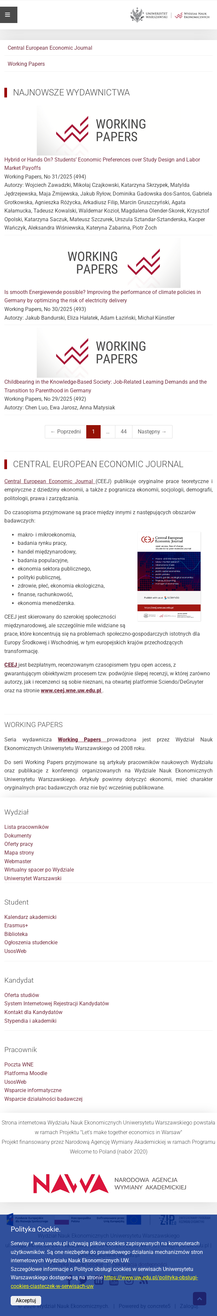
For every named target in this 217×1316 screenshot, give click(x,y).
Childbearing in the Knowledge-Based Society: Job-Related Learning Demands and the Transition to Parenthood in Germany (108, 361)
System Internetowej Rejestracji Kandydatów (56, 1003)
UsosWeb (15, 951)
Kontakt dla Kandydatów (33, 1012)
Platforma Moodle (25, 1073)
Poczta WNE (18, 1064)
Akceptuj (26, 1300)
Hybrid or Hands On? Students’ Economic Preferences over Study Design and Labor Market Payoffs (108, 138)
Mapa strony (19, 853)
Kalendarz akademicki (30, 917)
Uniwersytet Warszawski (33, 878)
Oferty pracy (18, 844)
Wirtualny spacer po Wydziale (39, 870)
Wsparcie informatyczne (33, 1090)
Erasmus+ (16, 925)
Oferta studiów (21, 995)
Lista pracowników (26, 827)
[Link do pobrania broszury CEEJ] (11, 665)
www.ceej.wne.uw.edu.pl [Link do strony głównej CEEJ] (71, 690)
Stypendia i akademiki (30, 1021)
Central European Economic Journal (50, 48)
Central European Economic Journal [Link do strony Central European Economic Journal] (50, 481)
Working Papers (26, 64)
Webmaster (17, 861)
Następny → (152, 431)
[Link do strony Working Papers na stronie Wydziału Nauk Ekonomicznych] (82, 739)
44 (124, 431)
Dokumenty (17, 836)
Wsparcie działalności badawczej (43, 1099)
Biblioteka (16, 934)
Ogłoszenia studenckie (31, 942)
